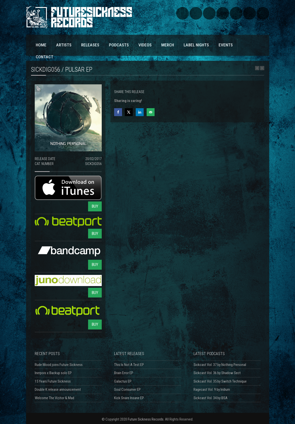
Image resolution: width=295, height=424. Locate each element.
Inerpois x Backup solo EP (53, 373)
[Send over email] (151, 112)
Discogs (249, 13)
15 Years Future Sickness (53, 381)
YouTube (236, 13)
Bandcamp (196, 13)
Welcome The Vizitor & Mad (54, 398)
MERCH (167, 44)
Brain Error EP (123, 373)
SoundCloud (182, 13)
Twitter (222, 13)
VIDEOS (145, 44)
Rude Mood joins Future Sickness (59, 364)
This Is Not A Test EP (129, 364)
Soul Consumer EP (127, 389)
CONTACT (44, 56)
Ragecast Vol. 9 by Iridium (212, 389)
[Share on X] (129, 112)
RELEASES (90, 44)
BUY (95, 206)
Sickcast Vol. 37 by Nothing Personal (220, 364)
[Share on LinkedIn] (140, 112)
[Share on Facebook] (118, 112)
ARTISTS (63, 44)
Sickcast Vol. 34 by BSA (211, 398)
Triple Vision (263, 13)
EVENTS (226, 44)
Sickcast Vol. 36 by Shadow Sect (217, 373)
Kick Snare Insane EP (129, 398)
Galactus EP (122, 381)
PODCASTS (119, 44)
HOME (41, 44)
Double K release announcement (58, 389)
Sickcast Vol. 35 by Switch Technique (220, 381)
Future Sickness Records (146, 419)
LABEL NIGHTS (196, 44)
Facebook (209, 13)
